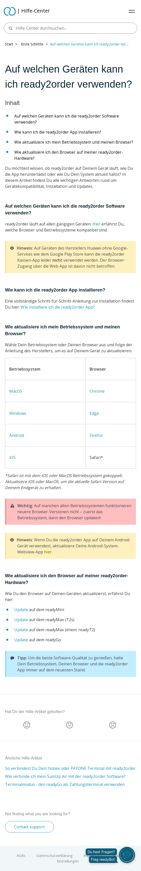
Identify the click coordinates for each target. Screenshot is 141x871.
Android (16, 435)
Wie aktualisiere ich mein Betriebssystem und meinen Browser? (73, 142)
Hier (96, 224)
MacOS (15, 391)
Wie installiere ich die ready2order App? (58, 307)
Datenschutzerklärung (54, 855)
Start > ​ (12, 44)
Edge (94, 413)
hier (48, 552)
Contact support (29, 827)
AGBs (21, 855)
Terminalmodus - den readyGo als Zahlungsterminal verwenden (65, 784)
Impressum (92, 855)
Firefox (96, 435)
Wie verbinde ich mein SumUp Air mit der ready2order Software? (65, 776)
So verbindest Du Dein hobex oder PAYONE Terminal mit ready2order (70, 768)
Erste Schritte (32, 44)
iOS (12, 457)
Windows (17, 413)
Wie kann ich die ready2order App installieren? (57, 132)
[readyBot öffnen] (127, 855)
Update (21, 609)
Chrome (97, 391)
